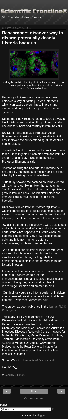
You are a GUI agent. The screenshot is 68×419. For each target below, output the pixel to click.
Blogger (40, 415)
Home (34, 391)
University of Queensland (38, 360)
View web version (34, 398)
